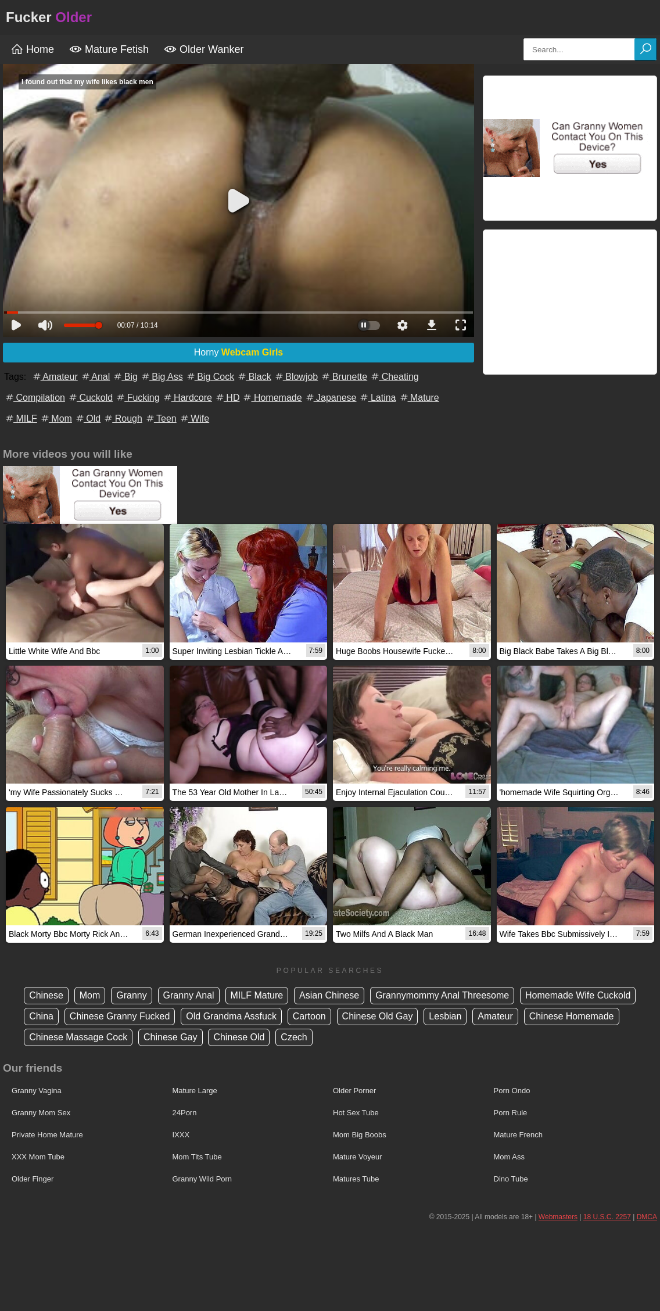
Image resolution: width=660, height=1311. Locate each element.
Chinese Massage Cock (78, 1037)
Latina (377, 398)
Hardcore (187, 398)
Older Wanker (203, 49)
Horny (239, 352)
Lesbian (445, 1016)
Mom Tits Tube (197, 1156)
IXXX (181, 1134)
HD (227, 398)
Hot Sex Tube (356, 1112)
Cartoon (309, 1016)
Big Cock (209, 377)
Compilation (34, 398)
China (41, 1016)
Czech (294, 1037)
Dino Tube (511, 1178)
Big (125, 377)
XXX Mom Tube (38, 1156)
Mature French (518, 1134)
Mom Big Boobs (359, 1134)
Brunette (343, 377)
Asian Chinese (329, 995)
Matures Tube (356, 1178)
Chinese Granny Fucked (120, 1016)
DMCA (647, 1217)
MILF (20, 418)
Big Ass (161, 377)
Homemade (272, 398)
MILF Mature (257, 995)
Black (253, 377)
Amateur (54, 377)
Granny (131, 995)
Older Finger (32, 1178)
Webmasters (558, 1217)
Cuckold (90, 398)
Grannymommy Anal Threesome (442, 995)
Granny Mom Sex (41, 1112)
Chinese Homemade (571, 1016)
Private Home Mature (47, 1134)
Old (87, 418)
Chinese (46, 995)
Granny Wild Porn (202, 1178)
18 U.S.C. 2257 (607, 1217)
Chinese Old (238, 1037)
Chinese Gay (171, 1037)
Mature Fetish (109, 49)
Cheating (394, 377)
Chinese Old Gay (377, 1016)
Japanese (330, 398)
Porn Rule (511, 1112)
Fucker (49, 17)
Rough (122, 418)
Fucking (137, 398)
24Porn (185, 1112)
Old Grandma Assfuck (231, 1016)
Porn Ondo (512, 1090)
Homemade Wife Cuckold (577, 995)
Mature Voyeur (357, 1156)
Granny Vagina (37, 1090)
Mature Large (195, 1090)
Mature (419, 398)
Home (32, 49)
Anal (95, 377)
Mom (56, 418)
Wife (194, 418)
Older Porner (354, 1090)
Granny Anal (188, 995)
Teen (161, 418)
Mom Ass (509, 1156)
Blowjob (296, 377)
